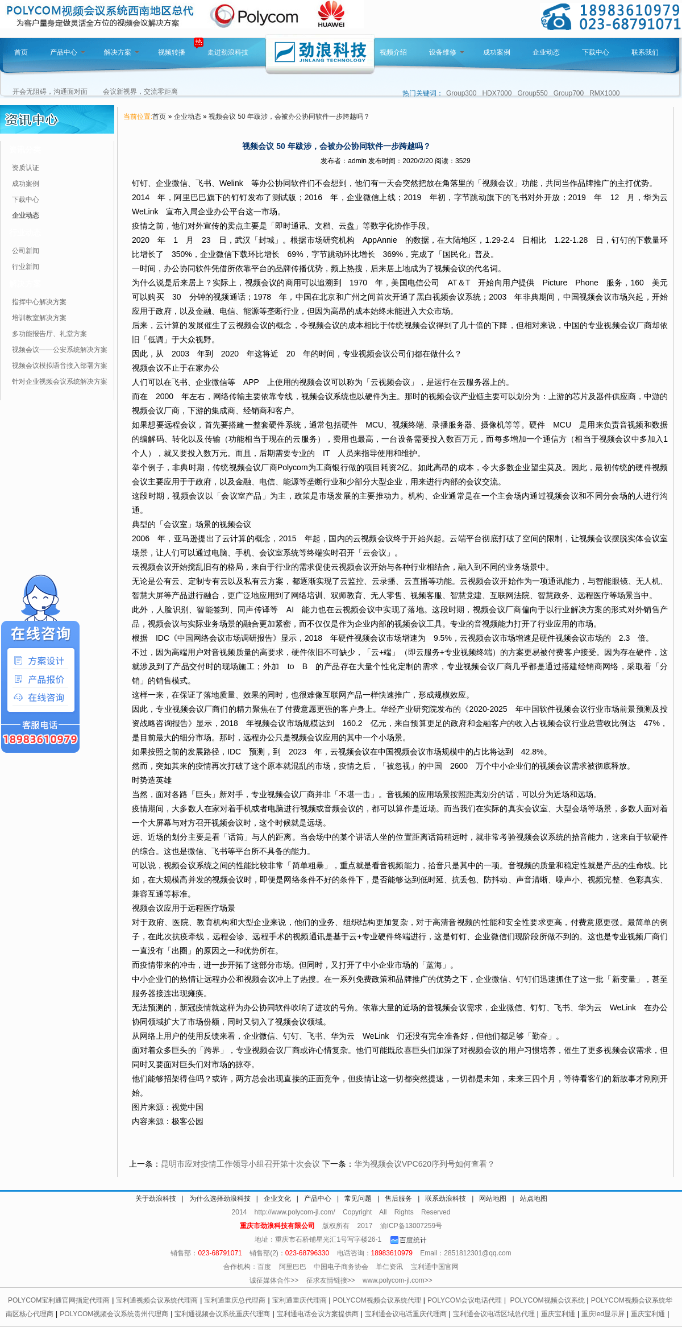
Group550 (532, 93)
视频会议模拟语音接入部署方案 (59, 366)
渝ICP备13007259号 (411, 1226)
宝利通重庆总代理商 (234, 1300)
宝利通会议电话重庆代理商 (406, 1314)
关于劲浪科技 (155, 1198)
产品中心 (67, 52)
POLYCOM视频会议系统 (547, 1300)
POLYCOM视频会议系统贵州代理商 (114, 1314)
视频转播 (171, 52)
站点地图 (533, 1198)
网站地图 (492, 1198)
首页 (21, 52)
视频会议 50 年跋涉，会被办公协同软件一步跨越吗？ (289, 117)
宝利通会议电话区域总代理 (494, 1314)
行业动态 (25, 232)
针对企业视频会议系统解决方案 (59, 381)
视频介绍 (393, 52)
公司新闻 (25, 251)
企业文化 (277, 1198)
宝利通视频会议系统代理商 (157, 1300)
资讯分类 (25, 149)
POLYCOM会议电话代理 (464, 1300)
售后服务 (398, 1198)
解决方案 (121, 52)
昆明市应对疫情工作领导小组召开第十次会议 (240, 1163)
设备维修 (446, 52)
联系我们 (645, 52)
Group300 (461, 93)
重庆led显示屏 (603, 1314)
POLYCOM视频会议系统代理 (377, 1300)
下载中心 (595, 52)
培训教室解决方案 (39, 318)
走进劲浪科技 (227, 52)
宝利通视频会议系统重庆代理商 (222, 1314)
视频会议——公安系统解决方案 (59, 350)
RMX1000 (604, 93)
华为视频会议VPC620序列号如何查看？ (424, 1163)
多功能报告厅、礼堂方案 (49, 334)
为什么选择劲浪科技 (220, 1198)
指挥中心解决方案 (39, 302)
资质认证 (25, 168)
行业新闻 (25, 267)
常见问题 (358, 1198)
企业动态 (546, 52)
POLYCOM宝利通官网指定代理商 (59, 1300)
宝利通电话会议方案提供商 (318, 1314)
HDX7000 (497, 93)
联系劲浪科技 (445, 1198)
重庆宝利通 (558, 1314)
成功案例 (496, 52)
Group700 (569, 93)
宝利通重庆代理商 (299, 1300)
